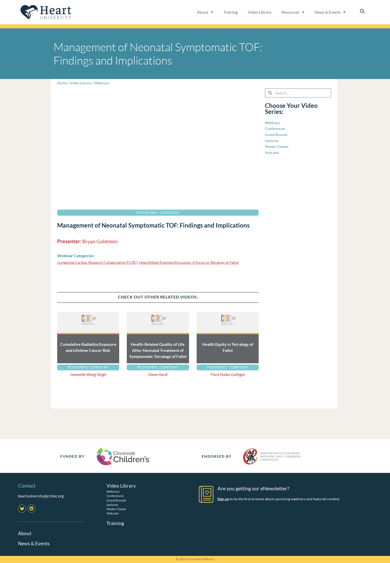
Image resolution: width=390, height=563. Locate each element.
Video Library (259, 12)
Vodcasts (112, 513)
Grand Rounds (116, 500)
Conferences (115, 496)
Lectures (112, 505)
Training (230, 12)
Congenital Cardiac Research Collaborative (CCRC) (99, 262)
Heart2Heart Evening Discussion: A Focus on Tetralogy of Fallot (196, 262)
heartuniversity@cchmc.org (41, 496)
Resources (292, 12)
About (205, 12)
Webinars (104, 83)
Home (62, 83)
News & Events (330, 12)
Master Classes (116, 509)
